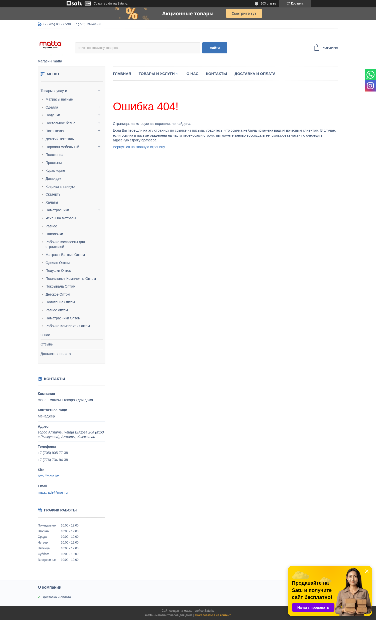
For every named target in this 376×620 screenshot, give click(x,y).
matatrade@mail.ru (53, 492)
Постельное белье (61, 123)
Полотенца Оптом (60, 302)
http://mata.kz (48, 476)
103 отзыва (268, 3)
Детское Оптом (58, 294)
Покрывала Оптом (60, 286)
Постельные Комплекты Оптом (71, 279)
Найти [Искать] (215, 48)
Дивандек (53, 178)
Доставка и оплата (56, 354)
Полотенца (54, 155)
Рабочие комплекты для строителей (65, 244)
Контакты (216, 73)
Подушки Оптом (59, 271)
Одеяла (52, 107)
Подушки (53, 115)
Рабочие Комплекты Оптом (68, 326)
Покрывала (55, 131)
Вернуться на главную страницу (139, 147)
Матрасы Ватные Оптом (65, 255)
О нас (45, 335)
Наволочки (54, 234)
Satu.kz (209, 610)
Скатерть (53, 194)
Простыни (54, 163)
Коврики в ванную (60, 187)
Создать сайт (103, 3)
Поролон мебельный (62, 147)
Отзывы (47, 344)
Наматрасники (57, 210)
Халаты (52, 202)
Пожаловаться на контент (213, 615)
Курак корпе (55, 170)
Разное (51, 226)
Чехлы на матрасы (61, 218)
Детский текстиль (60, 139)
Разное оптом (57, 310)
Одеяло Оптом (58, 263)
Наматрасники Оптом (63, 318)
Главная (122, 73)
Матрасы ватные (59, 99)
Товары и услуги (54, 91)
